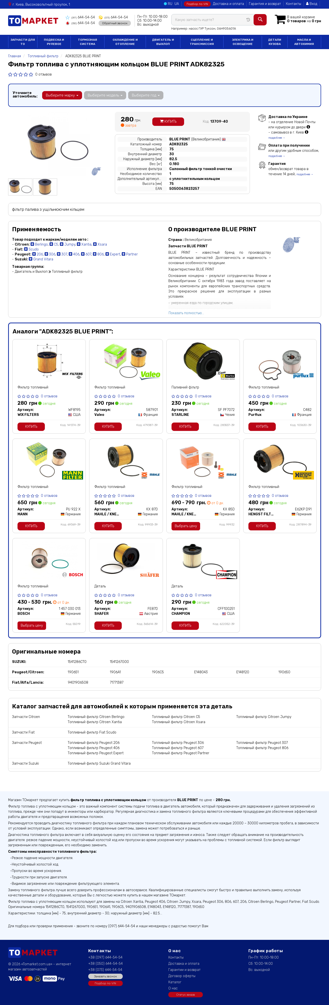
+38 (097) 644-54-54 (105, 957)
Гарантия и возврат (265, 4)
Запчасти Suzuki (25, 763)
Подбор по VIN (197, 4)
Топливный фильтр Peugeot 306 (178, 743)
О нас (173, 988)
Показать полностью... (186, 313)
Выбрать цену (186, 526)
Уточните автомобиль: (25, 94)
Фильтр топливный (32, 387)
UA (176, 4)
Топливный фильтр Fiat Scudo (92, 732)
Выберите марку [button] (62, 95)
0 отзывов (43, 74)
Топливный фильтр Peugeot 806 (262, 748)
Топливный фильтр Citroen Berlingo (96, 717)
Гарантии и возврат (184, 970)
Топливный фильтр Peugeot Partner (180, 753)
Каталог (174, 982)
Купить (168, 121)
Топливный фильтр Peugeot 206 (94, 743)
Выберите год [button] (146, 95)
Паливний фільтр (185, 387)
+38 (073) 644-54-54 (105, 970)
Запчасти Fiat (23, 732)
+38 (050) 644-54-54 (105, 964)
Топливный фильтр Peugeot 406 (94, 748)
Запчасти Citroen (26, 717)
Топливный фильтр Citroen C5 (176, 717)
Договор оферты (181, 976)
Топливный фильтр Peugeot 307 (262, 743)
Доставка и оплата (228, 4)
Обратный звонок (114, 23)
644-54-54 (80, 17)
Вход (311, 4)
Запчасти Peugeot (27, 743)
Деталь (100, 586)
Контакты (293, 4)
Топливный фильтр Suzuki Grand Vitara (99, 763)
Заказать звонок (105, 976)
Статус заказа (185, 994)
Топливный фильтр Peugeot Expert (95, 753)
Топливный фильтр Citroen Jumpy (263, 717)
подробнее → (276, 137)
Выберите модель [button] (105, 95)
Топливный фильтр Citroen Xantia (95, 722)
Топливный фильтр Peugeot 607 (178, 748)
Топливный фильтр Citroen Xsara (178, 722)
